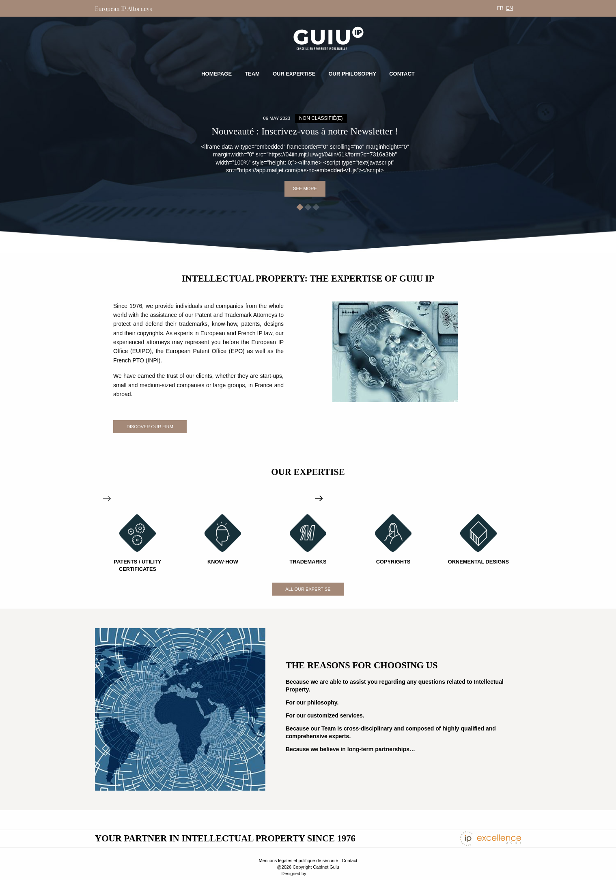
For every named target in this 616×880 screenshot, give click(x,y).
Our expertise (294, 74)
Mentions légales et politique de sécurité (298, 860)
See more (305, 188)
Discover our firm (150, 426)
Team (252, 74)
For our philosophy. (312, 702)
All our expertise (307, 589)
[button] (300, 207)
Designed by (293, 873)
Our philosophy (352, 74)
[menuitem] (500, 8)
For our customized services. (325, 715)
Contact (402, 74)
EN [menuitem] (509, 8)
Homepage (216, 74)
